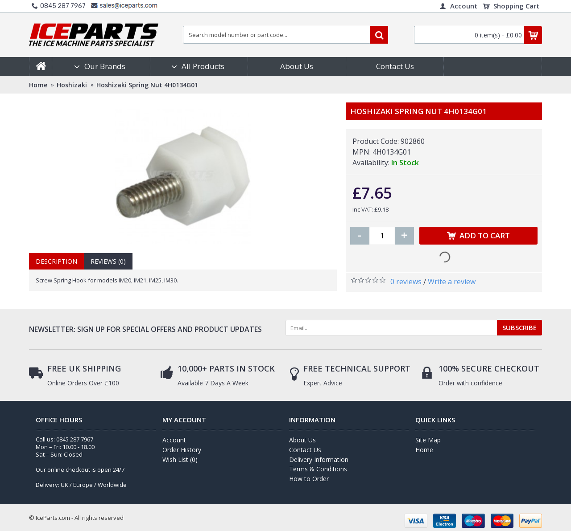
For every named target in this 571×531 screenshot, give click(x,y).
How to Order (309, 478)
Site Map (428, 440)
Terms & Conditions (318, 469)
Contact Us (305, 449)
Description (56, 261)
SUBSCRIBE (519, 327)
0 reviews (406, 281)
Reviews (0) (108, 261)
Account (174, 440)
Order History (181, 449)
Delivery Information (318, 459)
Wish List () (180, 459)
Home (424, 449)
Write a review (452, 281)
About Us (302, 440)
